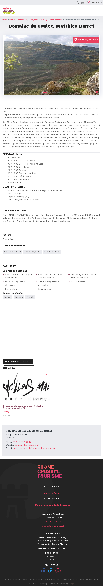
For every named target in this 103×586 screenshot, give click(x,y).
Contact (51, 556)
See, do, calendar (18, 20)
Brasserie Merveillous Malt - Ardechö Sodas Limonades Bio (23, 407)
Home (4, 20)
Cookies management (87, 579)
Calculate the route (19, 362)
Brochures (51, 553)
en (96, 2)
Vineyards (33, 20)
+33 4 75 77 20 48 (22, 442)
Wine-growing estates (51, 20)
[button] (10, 63)
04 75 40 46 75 (53, 522)
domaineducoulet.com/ (27, 445)
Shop (51, 559)
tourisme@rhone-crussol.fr (52, 526)
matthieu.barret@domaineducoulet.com (34, 448)
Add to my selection (86, 39)
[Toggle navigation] (97, 11)
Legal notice (68, 579)
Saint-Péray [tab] (51, 493)
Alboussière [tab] (51, 499)
